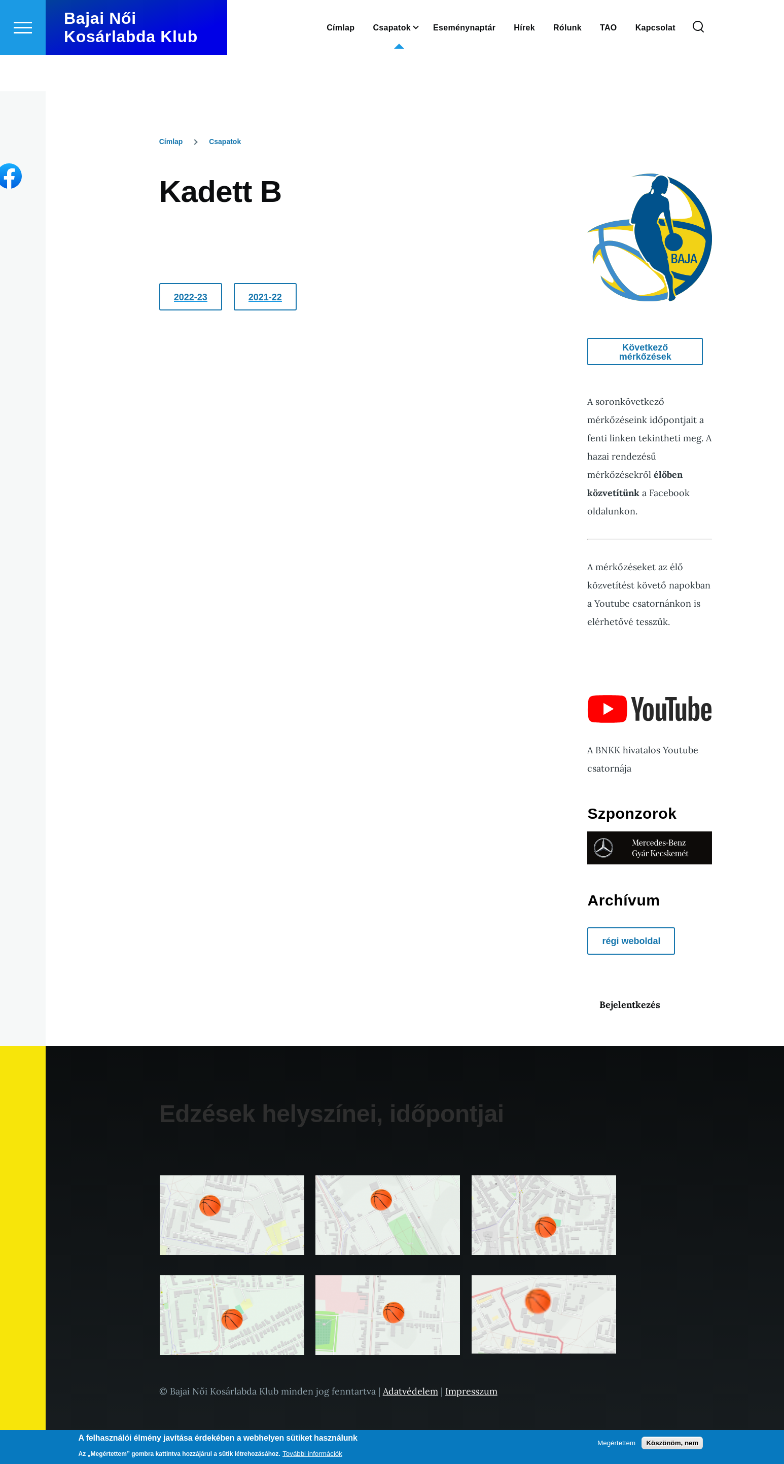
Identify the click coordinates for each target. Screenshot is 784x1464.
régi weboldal (631, 941)
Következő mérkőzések (645, 352)
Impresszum (471, 1392)
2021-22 (265, 297)
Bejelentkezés (629, 1005)
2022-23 (190, 297)
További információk (312, 1453)
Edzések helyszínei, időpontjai (331, 1114)
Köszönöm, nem (672, 1443)
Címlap (171, 142)
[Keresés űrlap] (698, 64)
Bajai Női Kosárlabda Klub (131, 64)
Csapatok (225, 142)
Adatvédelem (410, 1392)
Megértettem (616, 1443)
